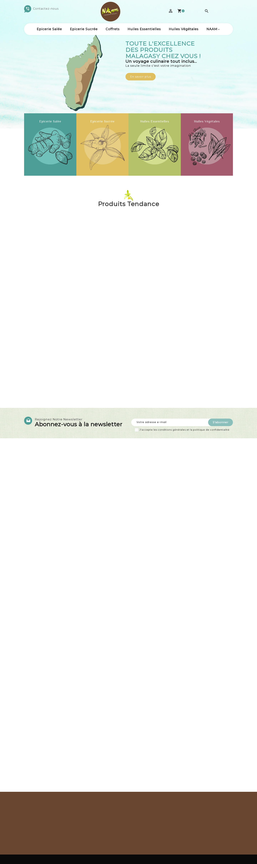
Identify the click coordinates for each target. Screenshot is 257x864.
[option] (128, 64)
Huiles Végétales (183, 29)
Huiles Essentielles (144, 29)
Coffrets (113, 29)
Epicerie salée (49, 29)
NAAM (211, 29)
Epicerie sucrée (84, 29)
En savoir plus (140, 76)
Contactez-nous (46, 8)
